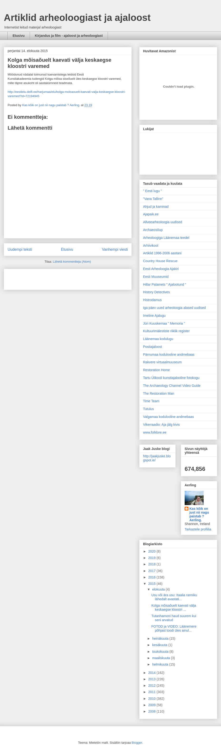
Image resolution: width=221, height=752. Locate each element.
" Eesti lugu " (152, 191)
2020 (152, 551)
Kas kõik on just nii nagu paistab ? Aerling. (51, 105)
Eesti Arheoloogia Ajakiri (161, 269)
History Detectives (156, 292)
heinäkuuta (160, 638)
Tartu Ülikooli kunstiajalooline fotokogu (171, 378)
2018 (152, 564)
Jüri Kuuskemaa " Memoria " (164, 323)
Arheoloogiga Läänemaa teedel (166, 238)
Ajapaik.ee (151, 214)
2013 (152, 679)
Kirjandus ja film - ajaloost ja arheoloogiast (69, 36)
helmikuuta (160, 664)
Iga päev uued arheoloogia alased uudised (174, 308)
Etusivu (19, 36)
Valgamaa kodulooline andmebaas (168, 417)
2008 (152, 711)
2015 (152, 584)
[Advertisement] (35, 278)
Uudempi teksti (20, 249)
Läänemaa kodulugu (158, 339)
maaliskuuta (161, 658)
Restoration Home (156, 370)
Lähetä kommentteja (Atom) (72, 261)
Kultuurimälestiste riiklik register (166, 331)
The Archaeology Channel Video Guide (172, 386)
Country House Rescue (160, 261)
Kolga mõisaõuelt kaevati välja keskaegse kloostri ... (173, 607)
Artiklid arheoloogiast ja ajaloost (77, 17)
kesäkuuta (160, 645)
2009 (152, 705)
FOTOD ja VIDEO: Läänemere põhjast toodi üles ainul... (174, 628)
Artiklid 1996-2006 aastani (162, 253)
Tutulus (148, 409)
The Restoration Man (158, 393)
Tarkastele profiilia (198, 529)
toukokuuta (160, 651)
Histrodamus (152, 300)
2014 (152, 673)
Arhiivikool (150, 245)
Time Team (151, 401)
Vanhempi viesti (115, 249)
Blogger (137, 742)
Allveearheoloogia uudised (162, 222)
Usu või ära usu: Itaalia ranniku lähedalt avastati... (174, 597)
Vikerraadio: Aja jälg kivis (161, 424)
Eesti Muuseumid (155, 277)
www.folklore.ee (154, 432)
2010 (152, 698)
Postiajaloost (152, 347)
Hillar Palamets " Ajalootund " (164, 284)
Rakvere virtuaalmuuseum (162, 362)
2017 (152, 571)
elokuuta (159, 589)
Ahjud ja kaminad (155, 206)
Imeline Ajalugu (154, 315)
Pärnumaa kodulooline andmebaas (168, 354)
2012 (152, 685)
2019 (152, 558)
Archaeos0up (153, 230)
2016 (152, 577)
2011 (152, 692)
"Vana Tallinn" (153, 199)
